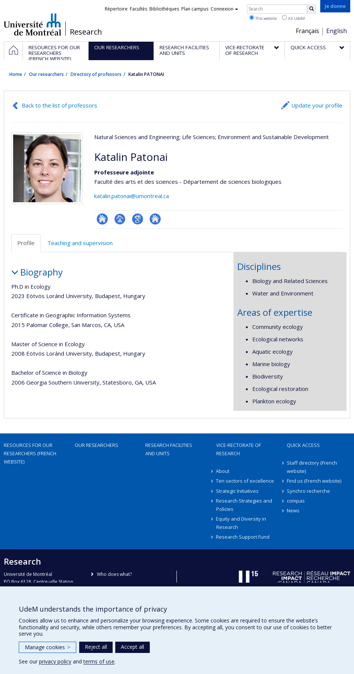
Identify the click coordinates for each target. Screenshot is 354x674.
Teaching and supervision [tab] (80, 243)
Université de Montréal (32, 24)
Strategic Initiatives (237, 491)
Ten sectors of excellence (245, 480)
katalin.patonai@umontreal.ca (131, 196)
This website (263, 18)
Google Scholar (137, 219)
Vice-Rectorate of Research (238, 449)
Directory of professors (96, 74)
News (293, 510)
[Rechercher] (311, 9)
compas (296, 500)
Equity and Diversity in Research (241, 522)
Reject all (96, 646)
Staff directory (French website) (312, 466)
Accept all (132, 646)
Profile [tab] (26, 243)
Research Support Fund (243, 536)
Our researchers (46, 74)
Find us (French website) (314, 480)
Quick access (303, 445)
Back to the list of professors (59, 105)
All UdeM (293, 18)
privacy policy (55, 661)
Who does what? (114, 574)
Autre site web (155, 219)
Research (86, 32)
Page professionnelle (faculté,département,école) (120, 219)
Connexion (224, 9)
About (223, 471)
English (336, 31)
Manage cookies (47, 647)
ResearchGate (102, 219)
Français (307, 31)
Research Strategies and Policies (244, 504)
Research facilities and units (168, 449)
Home (15, 74)
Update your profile (316, 105)
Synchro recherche (308, 491)
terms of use (98, 661)
